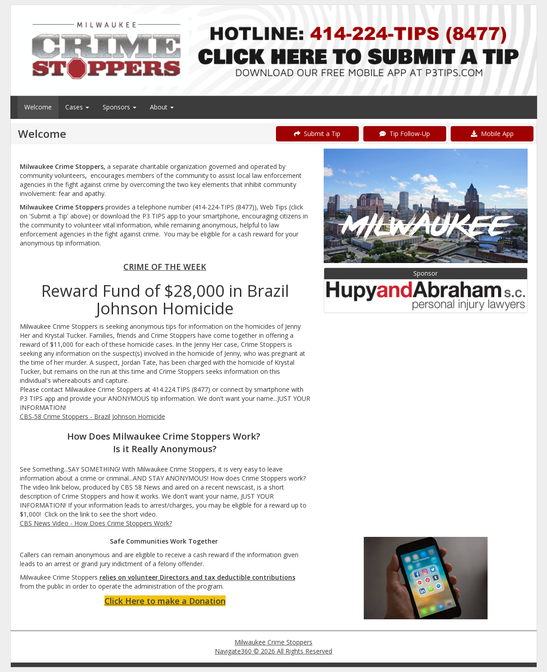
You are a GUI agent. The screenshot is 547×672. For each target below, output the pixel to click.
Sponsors (119, 107)
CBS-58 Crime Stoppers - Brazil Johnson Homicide (92, 416)
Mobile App (492, 133)
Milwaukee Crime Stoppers (273, 642)
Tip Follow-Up (405, 133)
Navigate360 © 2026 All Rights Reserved (273, 651)
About (162, 107)
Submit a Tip (317, 133)
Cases (77, 107)
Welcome (38, 107)
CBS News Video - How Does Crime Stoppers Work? (96, 523)
